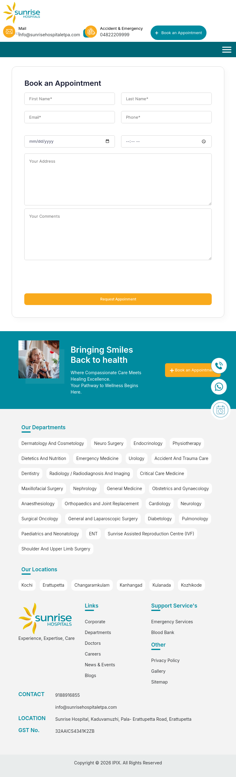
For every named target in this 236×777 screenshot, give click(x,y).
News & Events (100, 664)
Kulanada (161, 585)
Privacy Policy (165, 660)
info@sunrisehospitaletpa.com (86, 707)
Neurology (191, 503)
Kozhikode (191, 585)
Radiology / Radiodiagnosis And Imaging (89, 473)
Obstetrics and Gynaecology (180, 488)
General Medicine (124, 488)
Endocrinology (148, 443)
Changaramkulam (91, 585)
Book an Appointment (178, 32)
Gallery (158, 671)
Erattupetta (53, 585)
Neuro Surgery (109, 443)
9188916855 (67, 695)
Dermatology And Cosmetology (53, 443)
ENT (93, 533)
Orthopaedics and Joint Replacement (102, 503)
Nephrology (84, 488)
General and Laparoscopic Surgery (103, 518)
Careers (93, 653)
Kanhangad (131, 585)
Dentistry (30, 473)
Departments (98, 632)
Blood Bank (162, 632)
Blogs (90, 675)
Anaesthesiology (38, 503)
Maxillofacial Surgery (42, 488)
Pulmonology (195, 518)
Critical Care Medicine (162, 473)
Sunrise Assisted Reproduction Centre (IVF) (151, 533)
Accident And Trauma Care (181, 458)
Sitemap (159, 681)
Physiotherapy (187, 443)
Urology (136, 458)
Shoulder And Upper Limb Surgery (56, 548)
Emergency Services (172, 621)
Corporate (95, 621)
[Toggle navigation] (227, 49)
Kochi (27, 585)
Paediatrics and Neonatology (50, 533)
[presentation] (71, 278)
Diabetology (160, 518)
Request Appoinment (118, 299)
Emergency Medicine (97, 458)
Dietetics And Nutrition (44, 458)
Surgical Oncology (40, 518)
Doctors (93, 643)
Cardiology (159, 503)
